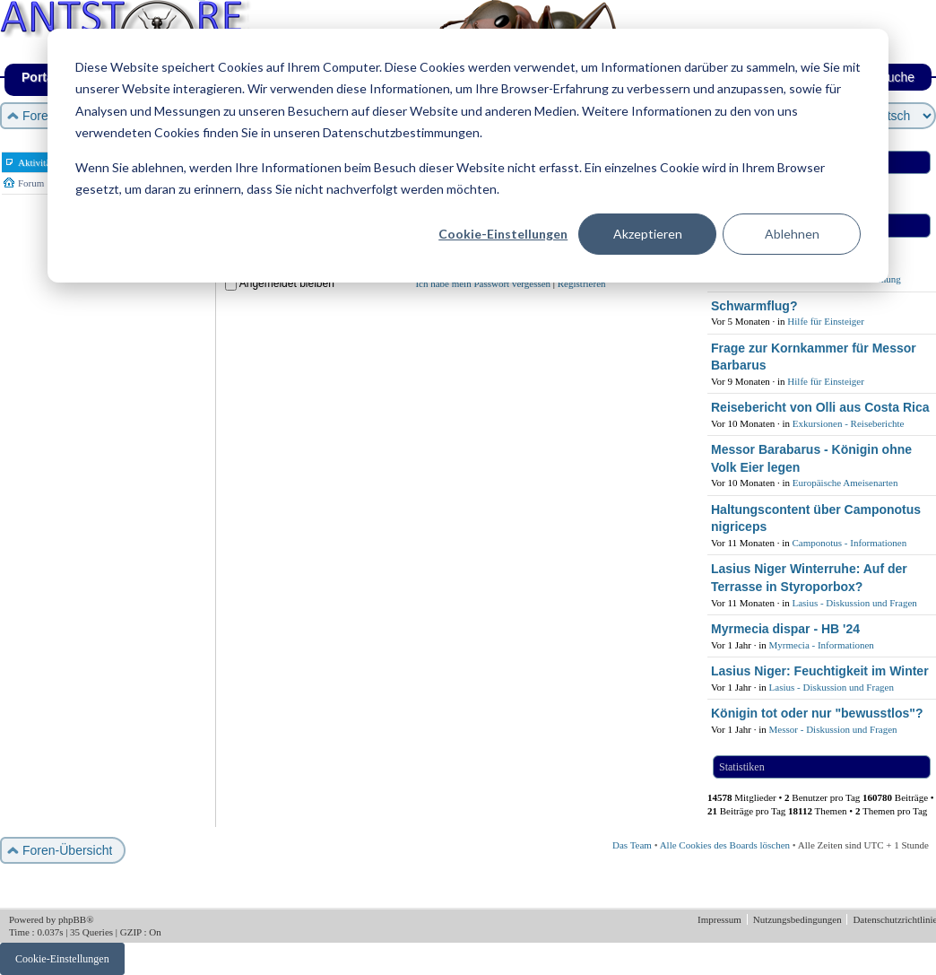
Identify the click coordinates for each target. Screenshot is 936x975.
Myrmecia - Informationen (821, 645)
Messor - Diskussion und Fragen (833, 729)
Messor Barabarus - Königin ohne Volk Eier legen (811, 458)
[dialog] (468, 156)
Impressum (721, 919)
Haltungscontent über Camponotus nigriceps (816, 518)
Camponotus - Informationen (849, 542)
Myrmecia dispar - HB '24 (785, 629)
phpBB (72, 919)
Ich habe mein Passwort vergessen (482, 283)
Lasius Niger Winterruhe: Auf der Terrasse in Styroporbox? (809, 577)
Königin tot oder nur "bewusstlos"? (817, 713)
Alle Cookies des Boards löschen (725, 845)
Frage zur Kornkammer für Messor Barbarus (813, 357)
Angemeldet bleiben (286, 283)
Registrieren (582, 283)
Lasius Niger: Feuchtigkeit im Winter (820, 671)
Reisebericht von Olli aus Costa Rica (820, 407)
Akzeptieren (647, 233)
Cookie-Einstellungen (503, 233)
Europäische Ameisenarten (845, 482)
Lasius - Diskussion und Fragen (854, 602)
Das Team (632, 845)
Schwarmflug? (754, 306)
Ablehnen (792, 233)
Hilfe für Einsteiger (825, 321)
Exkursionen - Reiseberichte (849, 423)
